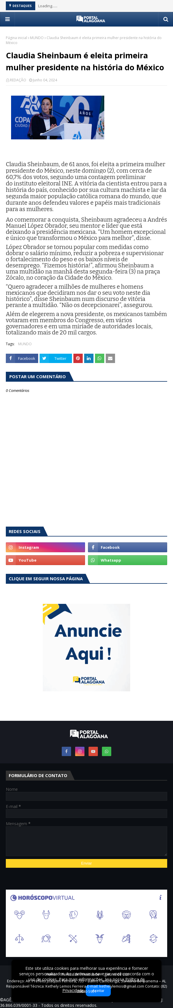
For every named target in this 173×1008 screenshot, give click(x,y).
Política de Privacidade (80, 974)
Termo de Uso (117, 974)
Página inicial (16, 37)
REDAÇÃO (18, 80)
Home (51, 974)
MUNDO (37, 37)
